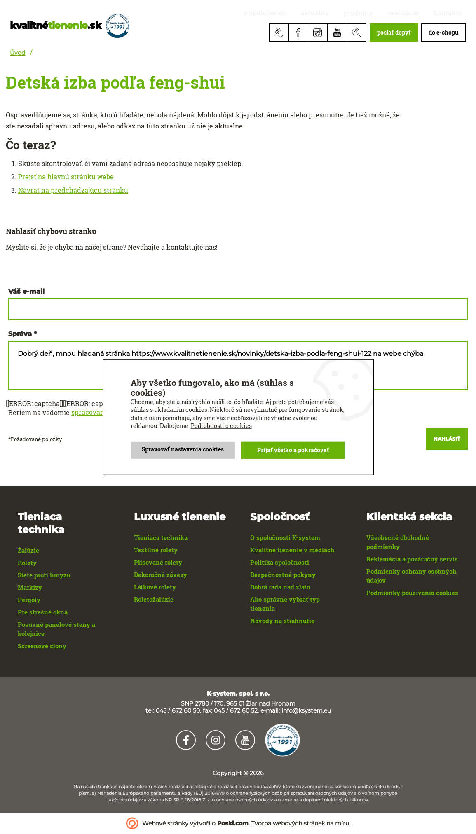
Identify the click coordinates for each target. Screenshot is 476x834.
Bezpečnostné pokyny (283, 574)
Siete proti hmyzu (44, 575)
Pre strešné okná (43, 612)
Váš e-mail (26, 291)
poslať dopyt (393, 32)
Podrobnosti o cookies (221, 426)
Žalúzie (28, 550)
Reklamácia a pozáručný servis (412, 559)
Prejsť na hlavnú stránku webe (66, 177)
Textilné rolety (156, 550)
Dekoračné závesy (160, 574)
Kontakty (452, 13)
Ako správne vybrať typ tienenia (285, 603)
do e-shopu (444, 32)
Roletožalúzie (154, 599)
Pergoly (29, 600)
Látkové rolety (155, 587)
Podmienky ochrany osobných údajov (411, 575)
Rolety (27, 562)
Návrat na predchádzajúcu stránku (73, 190)
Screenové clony (42, 646)
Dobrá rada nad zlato (280, 587)
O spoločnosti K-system (285, 537)
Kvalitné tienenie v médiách (292, 550)
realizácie (415, 13)
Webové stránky (165, 823)
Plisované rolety (158, 562)
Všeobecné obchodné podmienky (397, 542)
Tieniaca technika (161, 537)
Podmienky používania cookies (412, 593)
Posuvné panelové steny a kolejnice (56, 629)
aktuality (342, 13)
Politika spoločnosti (279, 562)
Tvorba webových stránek (288, 823)
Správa (20, 334)
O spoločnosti (300, 13)
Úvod (17, 52)
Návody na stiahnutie (282, 621)
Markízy (30, 587)
